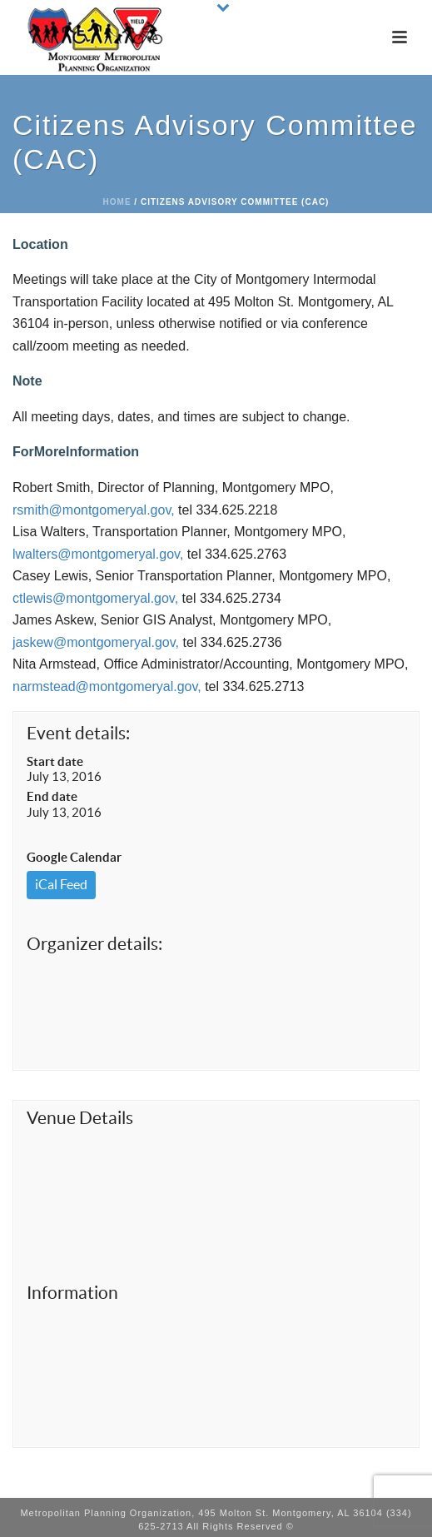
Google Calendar (74, 857)
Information (72, 1292)
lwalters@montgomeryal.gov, (97, 554)
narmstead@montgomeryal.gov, (106, 686)
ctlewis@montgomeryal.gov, (95, 598)
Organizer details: (94, 943)
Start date (55, 761)
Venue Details (80, 1117)
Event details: (78, 733)
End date (52, 796)
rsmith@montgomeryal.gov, (93, 510)
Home (117, 201)
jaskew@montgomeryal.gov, (95, 642)
